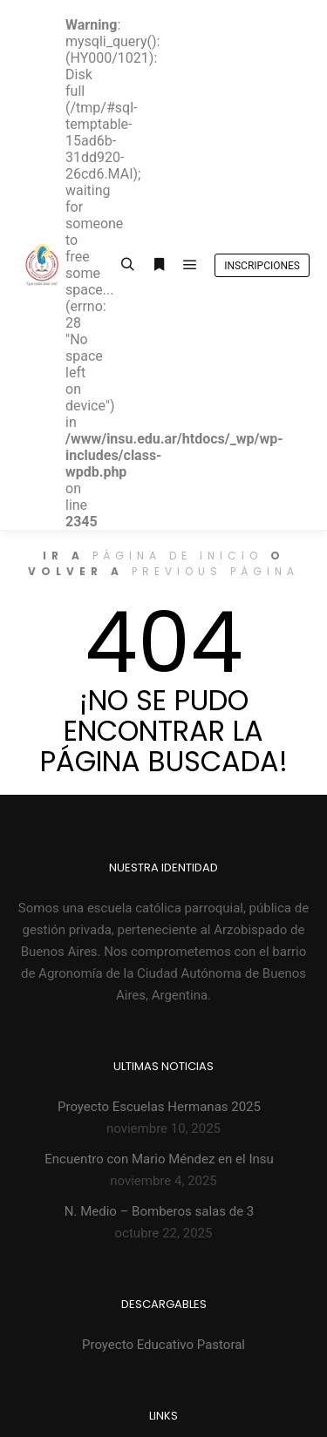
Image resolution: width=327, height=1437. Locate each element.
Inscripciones (262, 266)
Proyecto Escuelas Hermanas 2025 (159, 1107)
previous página (215, 571)
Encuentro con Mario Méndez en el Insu (159, 1159)
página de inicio (177, 555)
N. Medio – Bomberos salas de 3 (160, 1211)
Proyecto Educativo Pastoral (163, 1344)
